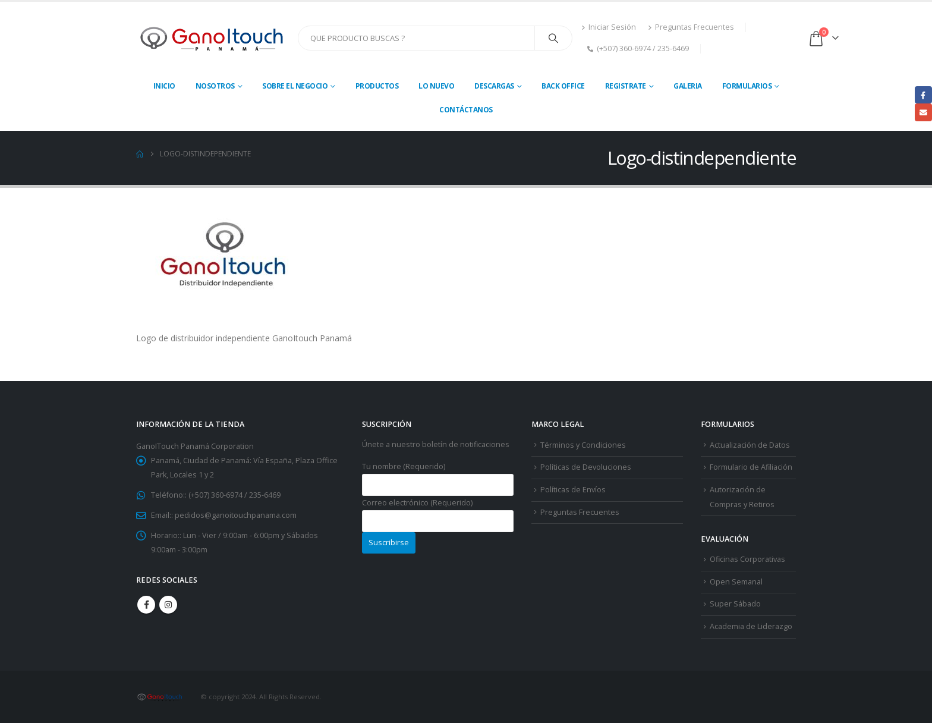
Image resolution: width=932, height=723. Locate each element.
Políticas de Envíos (573, 490)
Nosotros (215, 86)
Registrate (625, 86)
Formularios (747, 86)
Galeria (687, 86)
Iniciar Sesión (608, 27)
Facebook (146, 605)
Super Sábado (735, 604)
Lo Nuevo (436, 86)
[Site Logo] (212, 38)
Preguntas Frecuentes (691, 27)
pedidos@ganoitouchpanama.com (236, 515)
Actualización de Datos (750, 445)
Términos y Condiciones (583, 445)
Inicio (164, 86)
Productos (377, 86)
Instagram (168, 605)
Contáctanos (466, 110)
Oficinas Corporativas (747, 559)
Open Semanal (736, 582)
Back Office (563, 86)
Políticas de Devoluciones (585, 467)
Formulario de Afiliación (751, 467)
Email (923, 112)
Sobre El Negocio (295, 86)
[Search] (553, 38)
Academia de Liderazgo (751, 626)
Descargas (494, 86)
